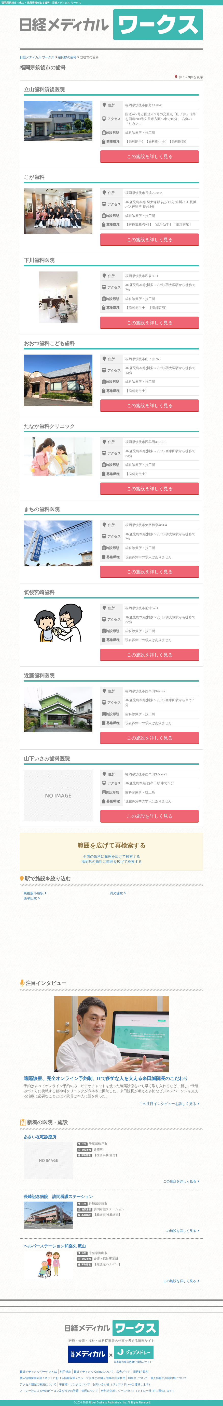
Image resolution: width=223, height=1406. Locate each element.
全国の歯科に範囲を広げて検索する (111, 856)
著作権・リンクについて (74, 1384)
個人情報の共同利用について (168, 1377)
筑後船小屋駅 (35, 893)
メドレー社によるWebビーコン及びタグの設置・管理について (59, 1390)
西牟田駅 (32, 898)
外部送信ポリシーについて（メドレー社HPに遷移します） (138, 1390)
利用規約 (65, 1371)
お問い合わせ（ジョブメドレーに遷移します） (122, 1384)
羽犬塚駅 (118, 893)
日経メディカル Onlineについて (94, 1371)
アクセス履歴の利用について (38, 1384)
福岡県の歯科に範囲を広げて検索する (111, 862)
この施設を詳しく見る (150, 156)
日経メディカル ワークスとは (38, 1371)
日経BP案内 (140, 1371)
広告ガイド (123, 1371)
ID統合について (138, 1377)
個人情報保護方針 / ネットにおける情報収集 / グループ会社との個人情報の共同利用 (72, 1377)
